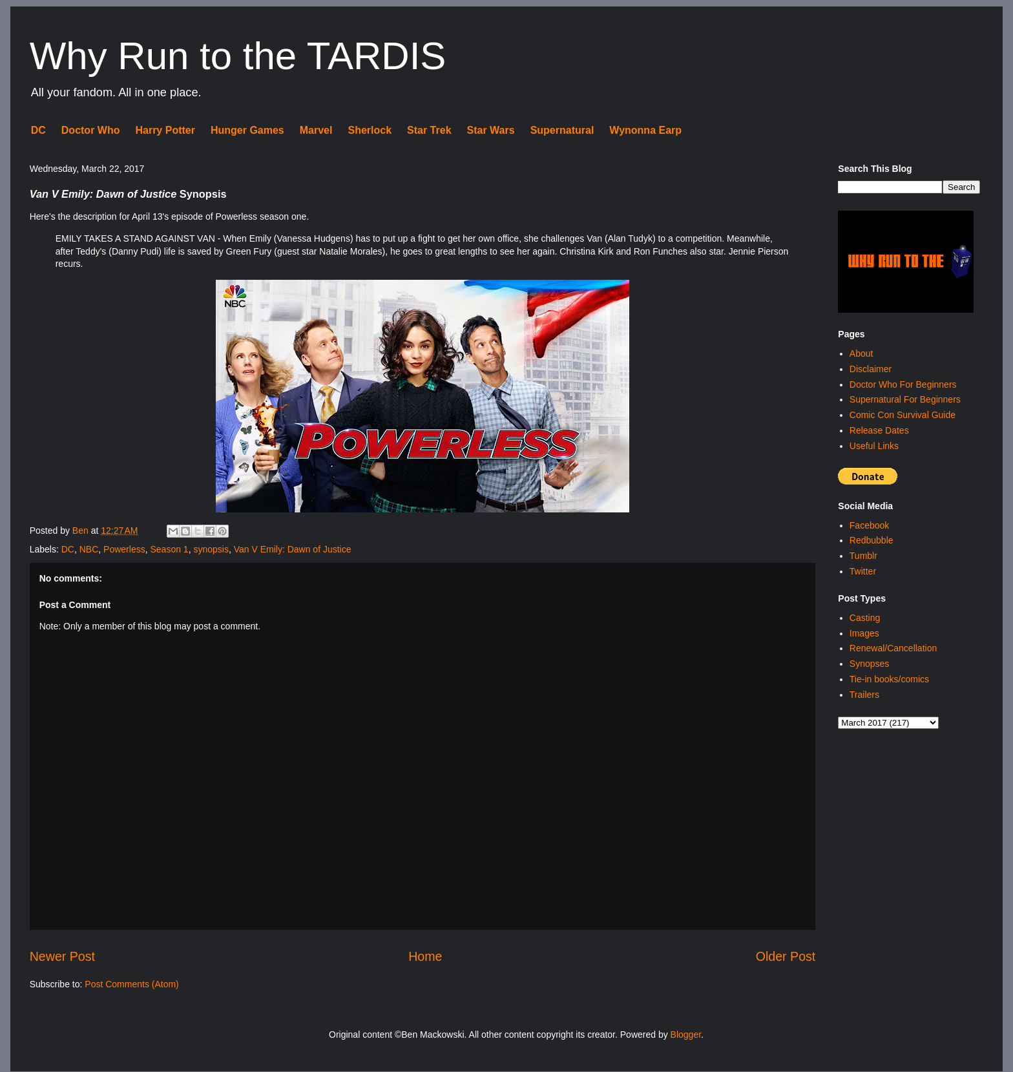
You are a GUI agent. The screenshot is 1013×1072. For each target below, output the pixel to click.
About (861, 353)
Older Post (786, 956)
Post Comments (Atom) (131, 984)
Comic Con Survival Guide (903, 415)
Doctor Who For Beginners (903, 384)
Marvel (316, 130)
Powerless (124, 549)
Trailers (864, 694)
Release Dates (879, 430)
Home (425, 956)
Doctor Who (90, 130)
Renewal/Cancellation (893, 648)
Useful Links (874, 446)
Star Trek (429, 130)
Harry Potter (164, 130)
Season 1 (169, 549)
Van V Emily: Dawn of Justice (292, 549)
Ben (81, 530)
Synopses (869, 663)
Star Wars (491, 130)
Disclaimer (871, 369)
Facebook (869, 525)
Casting (865, 618)
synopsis (210, 549)
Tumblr (863, 556)
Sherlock (370, 130)
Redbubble (871, 540)
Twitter (863, 571)
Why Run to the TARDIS (238, 56)
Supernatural (562, 130)
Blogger (686, 1034)
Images (864, 633)
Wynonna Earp (645, 130)
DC (38, 130)
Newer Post (62, 956)
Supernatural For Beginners (905, 399)
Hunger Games (247, 130)
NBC (89, 549)
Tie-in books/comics (889, 679)
